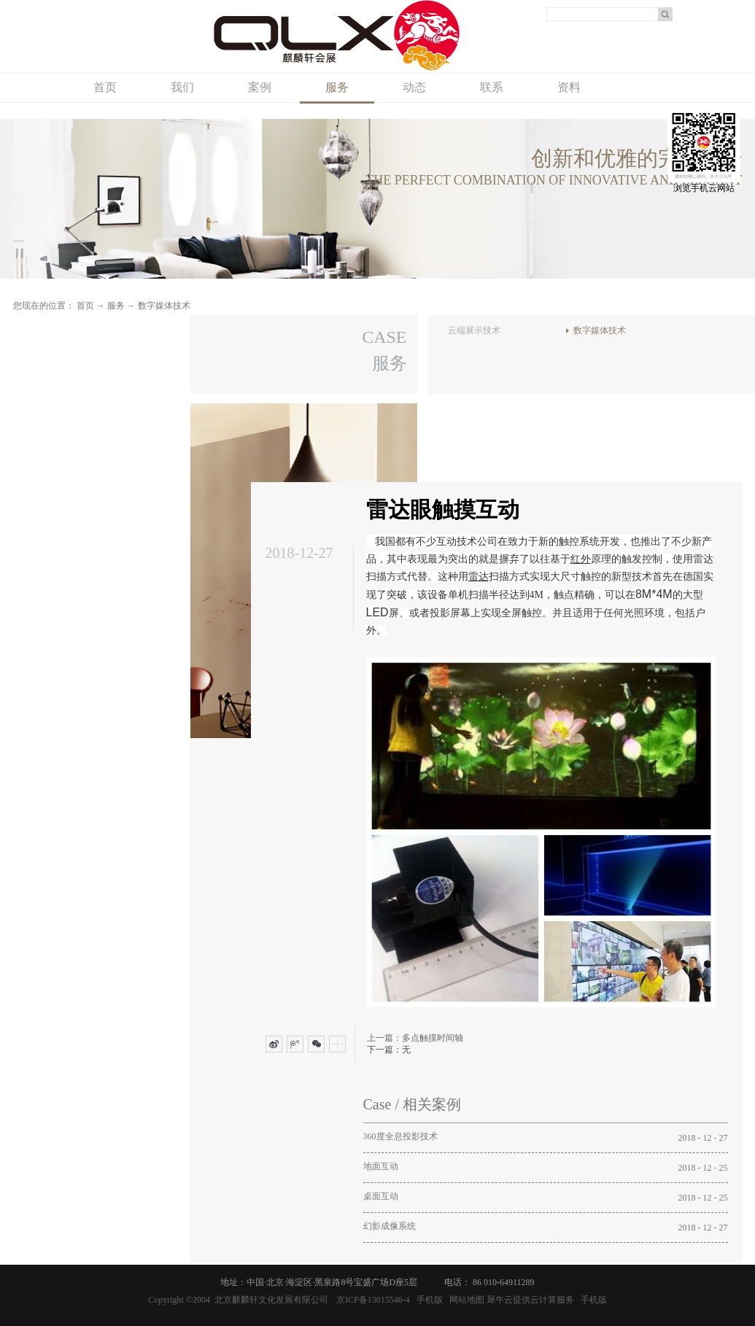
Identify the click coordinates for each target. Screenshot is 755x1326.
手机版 (427, 1300)
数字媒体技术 (164, 306)
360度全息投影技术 (400, 1136)
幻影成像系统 (389, 1226)
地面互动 (380, 1166)
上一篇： (415, 1038)
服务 (116, 306)
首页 (105, 87)
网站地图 (464, 1300)
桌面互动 (380, 1196)
